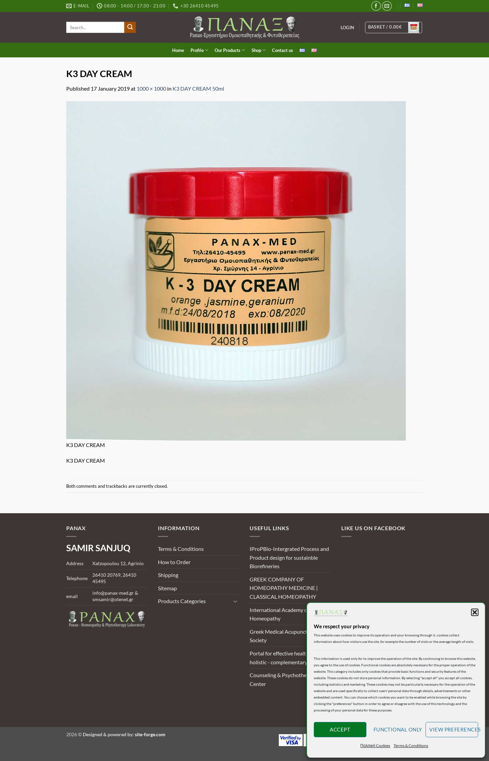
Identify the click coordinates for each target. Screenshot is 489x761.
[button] (474, 612)
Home (178, 50)
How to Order (174, 562)
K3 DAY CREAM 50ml (198, 88)
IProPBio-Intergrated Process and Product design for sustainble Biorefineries (289, 557)
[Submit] (130, 27)
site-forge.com (150, 734)
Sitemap (167, 588)
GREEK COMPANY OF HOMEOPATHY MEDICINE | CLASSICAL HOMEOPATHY (284, 588)
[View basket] (393, 27)
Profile (199, 50)
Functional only (398, 729)
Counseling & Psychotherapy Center (283, 679)
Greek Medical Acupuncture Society (282, 636)
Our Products (230, 50)
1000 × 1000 (151, 88)
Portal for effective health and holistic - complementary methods (289, 657)
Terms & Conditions (181, 548)
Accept (340, 729)
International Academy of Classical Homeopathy (290, 614)
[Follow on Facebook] (376, 6)
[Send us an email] (387, 6)
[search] (95, 27)
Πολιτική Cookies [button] (375, 745)
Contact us (282, 50)
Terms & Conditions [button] (411, 745)
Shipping (168, 575)
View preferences (453, 729)
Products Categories (182, 601)
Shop (259, 50)
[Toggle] (235, 601)
